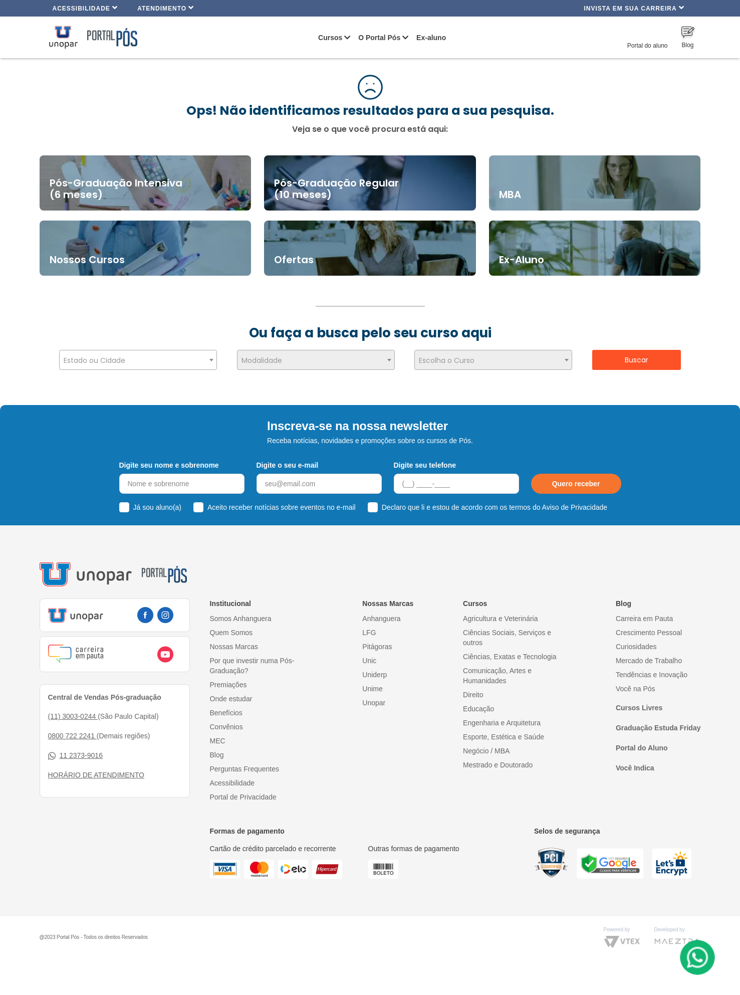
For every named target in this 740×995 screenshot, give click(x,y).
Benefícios (226, 713)
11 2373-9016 (75, 755)
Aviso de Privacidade (574, 507)
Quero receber (576, 484)
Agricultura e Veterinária (500, 619)
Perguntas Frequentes (245, 769)
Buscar (636, 360)
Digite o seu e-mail (288, 465)
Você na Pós (635, 689)
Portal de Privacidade (243, 797)
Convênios (226, 727)
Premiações (228, 685)
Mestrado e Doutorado (498, 765)
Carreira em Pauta (644, 619)
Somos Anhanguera (241, 619)
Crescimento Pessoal (649, 633)
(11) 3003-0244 (73, 716)
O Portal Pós (379, 38)
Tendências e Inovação (651, 675)
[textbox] (138, 360)
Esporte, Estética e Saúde (503, 737)
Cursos (330, 38)
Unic (369, 661)
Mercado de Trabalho (649, 661)
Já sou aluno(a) (157, 507)
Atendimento (165, 8)
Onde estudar (231, 699)
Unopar (373, 703)
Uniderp (374, 675)
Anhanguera (381, 619)
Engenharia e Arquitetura (502, 723)
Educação (478, 709)
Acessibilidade (85, 8)
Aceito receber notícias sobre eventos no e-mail (281, 507)
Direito (473, 695)
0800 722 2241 (72, 736)
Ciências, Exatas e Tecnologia (510, 657)
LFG (369, 633)
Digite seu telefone (425, 465)
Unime (372, 689)
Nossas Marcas (234, 647)
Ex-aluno (431, 38)
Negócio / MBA (486, 751)
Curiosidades (636, 647)
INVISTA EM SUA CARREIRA (634, 8)
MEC (217, 741)
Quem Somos (231, 633)
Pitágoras (377, 647)
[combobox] (138, 360)
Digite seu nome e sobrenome (169, 465)
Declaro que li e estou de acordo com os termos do (494, 507)
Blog (217, 755)
